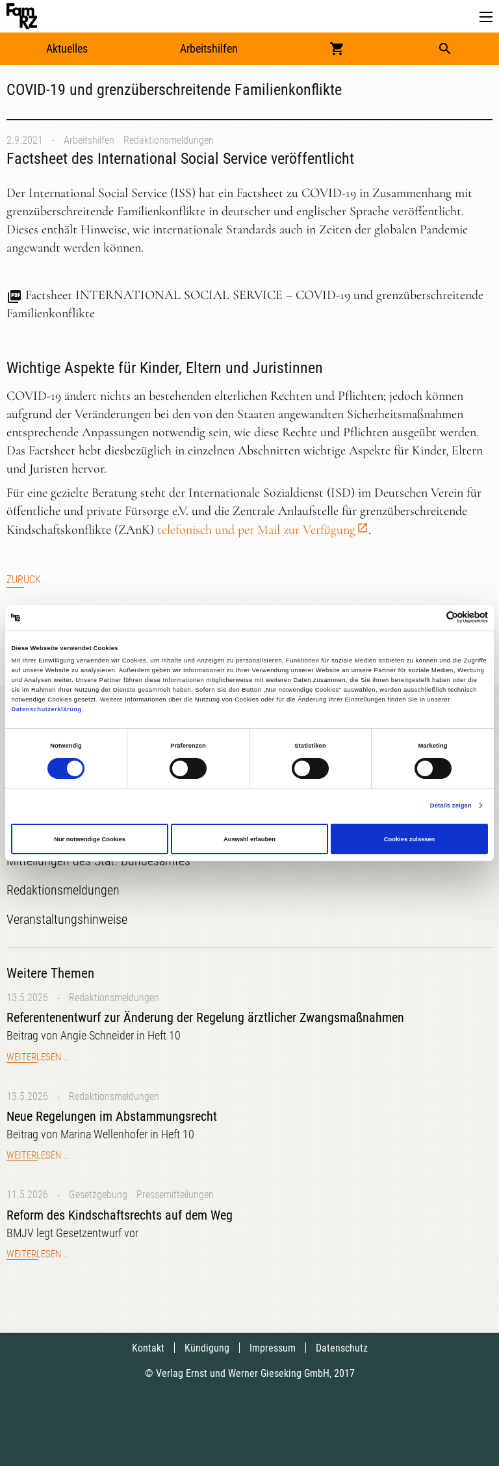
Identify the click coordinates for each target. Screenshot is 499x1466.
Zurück (23, 579)
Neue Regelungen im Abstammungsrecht (111, 1116)
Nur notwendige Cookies (89, 839)
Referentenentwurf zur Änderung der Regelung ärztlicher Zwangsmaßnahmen (205, 1017)
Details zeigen (451, 805)
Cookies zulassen (409, 839)
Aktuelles (67, 48)
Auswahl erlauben (249, 839)
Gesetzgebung (98, 1194)
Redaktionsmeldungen (168, 140)
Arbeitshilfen (209, 48)
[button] (486, 17)
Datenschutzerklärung (46, 709)
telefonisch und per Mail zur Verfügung (256, 530)
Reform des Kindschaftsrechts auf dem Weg (119, 1215)
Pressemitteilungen (175, 1194)
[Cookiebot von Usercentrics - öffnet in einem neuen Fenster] (431, 618)
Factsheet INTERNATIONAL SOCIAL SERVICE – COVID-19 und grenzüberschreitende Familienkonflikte (244, 304)
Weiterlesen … (37, 1057)
